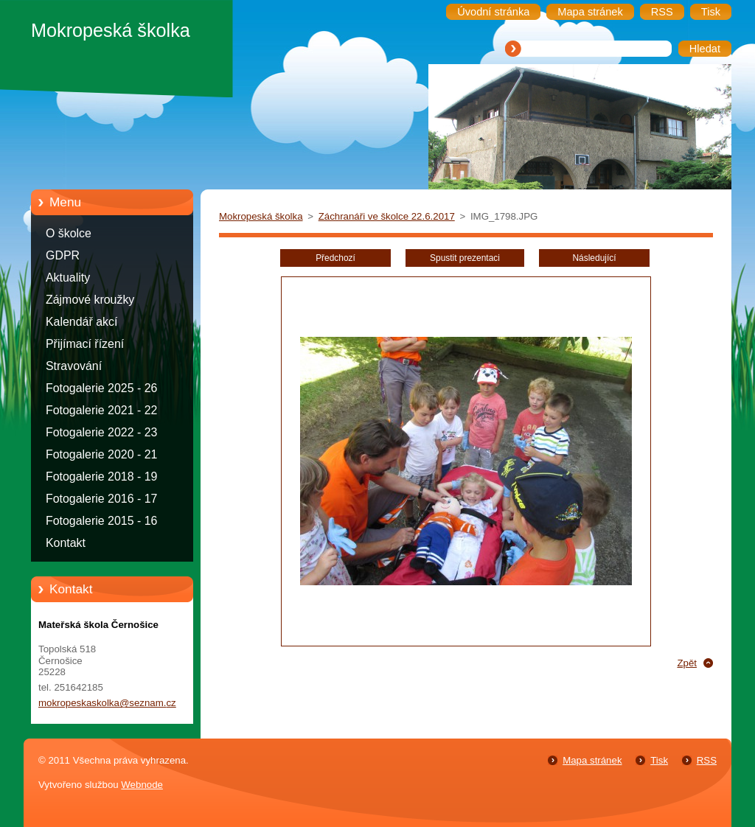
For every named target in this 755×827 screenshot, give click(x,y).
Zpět (687, 663)
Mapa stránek (592, 760)
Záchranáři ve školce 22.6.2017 (387, 216)
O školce (68, 233)
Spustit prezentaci (465, 258)
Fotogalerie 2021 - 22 (101, 410)
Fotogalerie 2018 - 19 (101, 476)
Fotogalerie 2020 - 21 (101, 454)
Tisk (659, 760)
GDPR (63, 255)
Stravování (74, 366)
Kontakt (66, 543)
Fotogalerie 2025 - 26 (101, 388)
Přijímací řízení (85, 344)
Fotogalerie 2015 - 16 (101, 520)
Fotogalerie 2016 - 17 (101, 498)
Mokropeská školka (261, 216)
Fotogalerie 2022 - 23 (101, 432)
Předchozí (335, 258)
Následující (594, 258)
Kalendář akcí (81, 321)
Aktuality (68, 277)
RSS (707, 760)
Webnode (142, 784)
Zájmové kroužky (90, 299)
